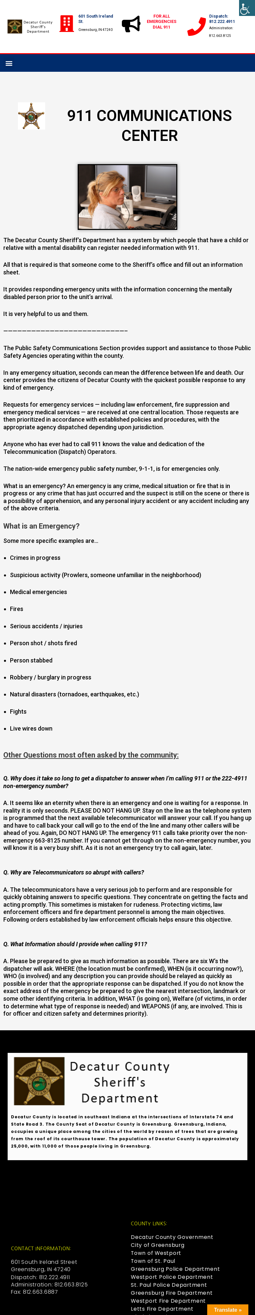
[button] (8, 62)
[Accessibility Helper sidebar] (247, 8)
